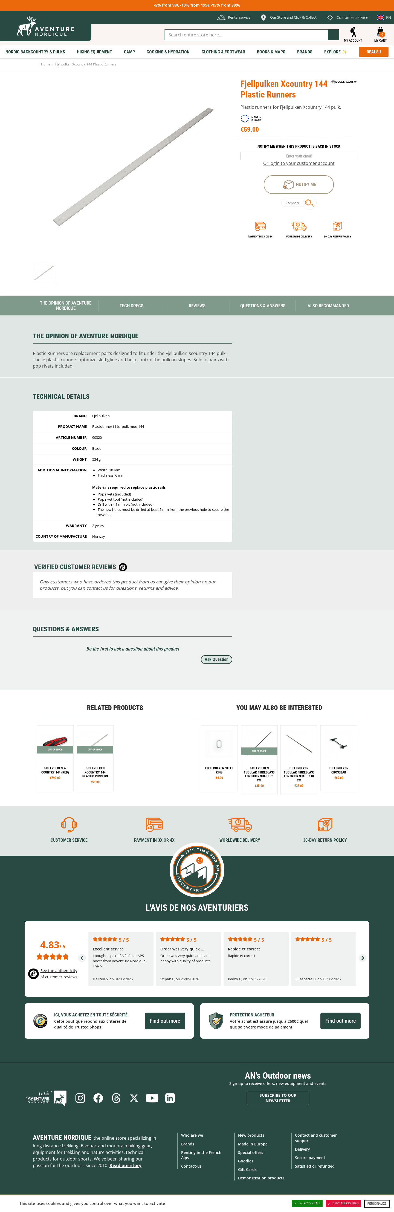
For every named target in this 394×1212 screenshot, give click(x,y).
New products (251, 1135)
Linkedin (170, 1098)
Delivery (302, 1149)
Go (333, 34)
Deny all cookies (343, 1203)
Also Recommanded (328, 305)
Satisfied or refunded (315, 1166)
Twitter (134, 1098)
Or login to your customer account (299, 163)
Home (45, 64)
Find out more (165, 1021)
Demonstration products (261, 1178)
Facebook (98, 1098)
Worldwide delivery (299, 236)
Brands (187, 1143)
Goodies (245, 1161)
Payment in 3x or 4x (260, 236)
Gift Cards (247, 1169)
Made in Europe (253, 1143)
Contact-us (191, 1166)
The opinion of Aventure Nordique (65, 305)
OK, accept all (307, 1203)
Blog (47, 1098)
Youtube (152, 1098)
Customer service (69, 840)
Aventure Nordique (62, 1137)
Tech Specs (131, 305)
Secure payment (310, 1157)
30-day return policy (337, 236)
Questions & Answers (262, 305)
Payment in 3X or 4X (154, 840)
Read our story (125, 1165)
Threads (116, 1098)
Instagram (80, 1098)
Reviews (197, 305)
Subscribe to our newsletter (278, 1098)
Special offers (250, 1152)
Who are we (192, 1135)
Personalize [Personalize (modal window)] (377, 1203)
